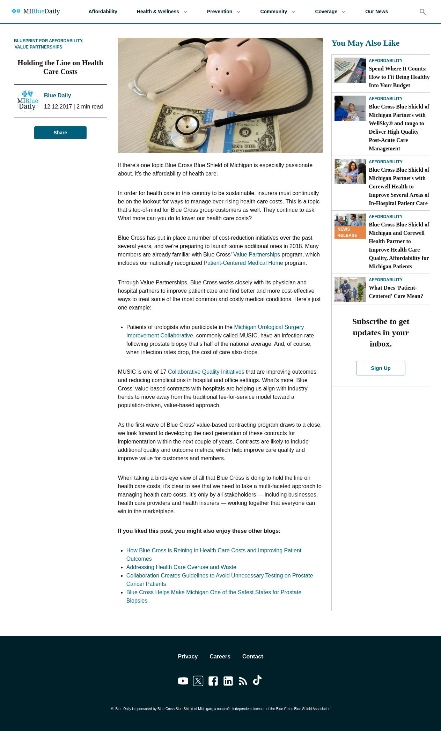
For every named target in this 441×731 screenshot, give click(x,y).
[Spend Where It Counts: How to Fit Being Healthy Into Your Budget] (350, 70)
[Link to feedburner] (243, 682)
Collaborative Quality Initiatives (206, 372)
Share (60, 132)
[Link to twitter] (198, 682)
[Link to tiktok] (258, 682)
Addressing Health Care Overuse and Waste (181, 567)
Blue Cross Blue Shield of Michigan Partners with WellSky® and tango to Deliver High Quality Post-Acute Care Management (399, 127)
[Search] (423, 12)
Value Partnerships (38, 47)
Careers (220, 656)
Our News (376, 11)
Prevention (223, 11)
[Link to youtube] (183, 682)
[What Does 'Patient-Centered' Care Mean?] (350, 289)
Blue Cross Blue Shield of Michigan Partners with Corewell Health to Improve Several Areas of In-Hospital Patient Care (399, 186)
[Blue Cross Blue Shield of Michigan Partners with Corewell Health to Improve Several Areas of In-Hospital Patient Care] (350, 171)
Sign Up (381, 368)
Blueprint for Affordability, (48, 40)
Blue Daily (57, 95)
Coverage (330, 11)
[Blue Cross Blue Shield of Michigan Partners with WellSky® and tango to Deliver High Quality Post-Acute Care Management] (350, 108)
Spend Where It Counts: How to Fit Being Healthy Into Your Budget (399, 77)
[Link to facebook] (213, 682)
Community (277, 11)
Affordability (103, 11)
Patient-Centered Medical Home (243, 263)
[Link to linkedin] (228, 682)
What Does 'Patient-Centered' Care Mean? (397, 292)
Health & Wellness (162, 11)
